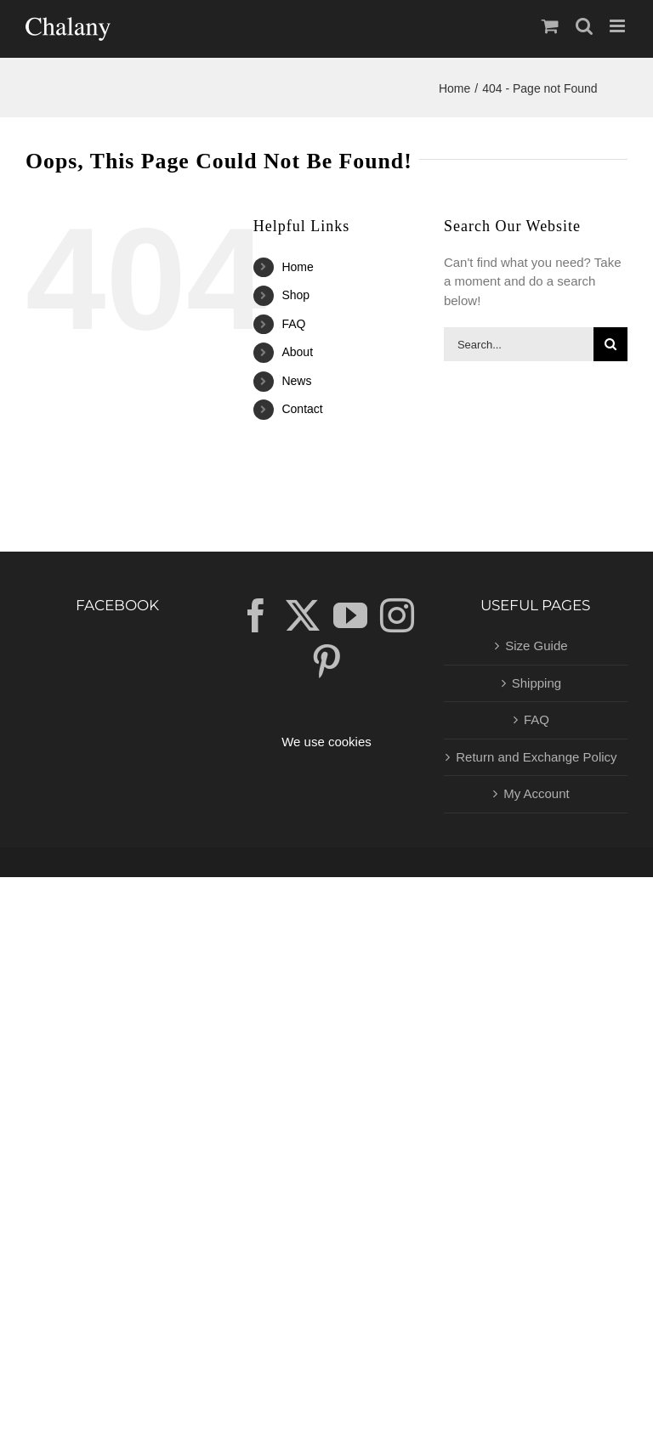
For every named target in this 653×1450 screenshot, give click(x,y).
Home (297, 267)
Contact (301, 409)
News (296, 381)
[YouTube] (350, 615)
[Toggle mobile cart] (550, 26)
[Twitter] (303, 615)
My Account (536, 793)
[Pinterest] (326, 661)
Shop (295, 295)
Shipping (536, 683)
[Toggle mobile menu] (618, 26)
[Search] (610, 344)
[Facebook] (256, 615)
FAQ (293, 324)
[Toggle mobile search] (584, 26)
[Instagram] (397, 615)
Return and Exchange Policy (536, 757)
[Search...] (518, 344)
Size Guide (536, 645)
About (297, 352)
